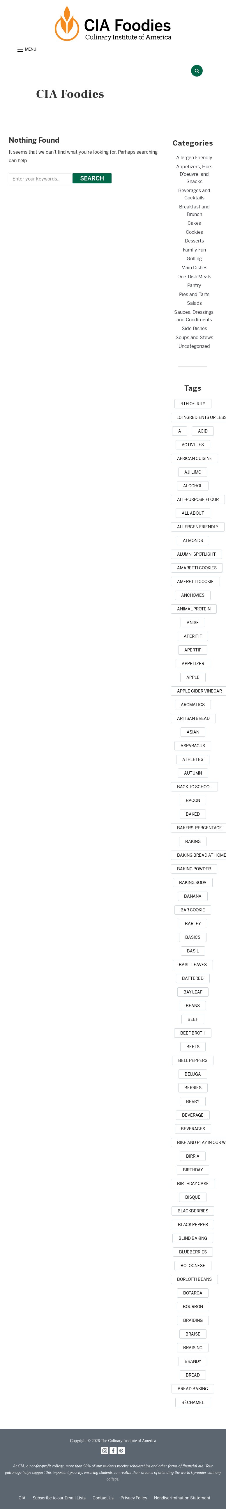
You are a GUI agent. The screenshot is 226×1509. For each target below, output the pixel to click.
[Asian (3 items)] (193, 732)
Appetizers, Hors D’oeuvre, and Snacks (194, 174)
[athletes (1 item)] (192, 759)
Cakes (194, 223)
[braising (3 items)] (193, 1347)
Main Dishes (194, 267)
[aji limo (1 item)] (192, 472)
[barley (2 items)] (193, 923)
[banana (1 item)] (193, 896)
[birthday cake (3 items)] (193, 1183)
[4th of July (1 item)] (192, 403)
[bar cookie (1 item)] (192, 910)
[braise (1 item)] (192, 1334)
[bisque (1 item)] (192, 1197)
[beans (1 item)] (193, 1005)
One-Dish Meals (194, 276)
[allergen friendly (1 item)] (198, 527)
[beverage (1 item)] (193, 1115)
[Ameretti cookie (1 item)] (195, 581)
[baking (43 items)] (193, 841)
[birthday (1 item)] (193, 1170)
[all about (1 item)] (193, 513)
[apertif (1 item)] (192, 650)
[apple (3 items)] (193, 677)
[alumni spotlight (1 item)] (196, 554)
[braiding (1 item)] (193, 1320)
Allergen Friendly (194, 157)
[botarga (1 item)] (193, 1293)
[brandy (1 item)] (193, 1361)
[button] (26, 50)
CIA (22, 1498)
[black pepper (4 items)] (193, 1224)
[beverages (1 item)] (193, 1128)
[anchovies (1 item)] (193, 595)
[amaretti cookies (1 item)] (197, 568)
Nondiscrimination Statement (182, 1498)
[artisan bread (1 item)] (193, 718)
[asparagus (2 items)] (192, 745)
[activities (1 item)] (193, 444)
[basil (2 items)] (193, 951)
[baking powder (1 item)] (194, 869)
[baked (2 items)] (193, 814)
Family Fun (194, 250)
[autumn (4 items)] (193, 773)
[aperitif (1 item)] (193, 636)
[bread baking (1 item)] (193, 1388)
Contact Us (103, 1498)
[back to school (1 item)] (194, 786)
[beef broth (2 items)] (192, 1033)
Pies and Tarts (194, 294)
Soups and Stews (194, 337)
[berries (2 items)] (193, 1087)
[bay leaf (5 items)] (193, 992)
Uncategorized (194, 346)
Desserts (194, 241)
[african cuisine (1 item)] (194, 458)
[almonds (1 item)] (193, 540)
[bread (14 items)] (193, 1375)
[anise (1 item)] (193, 622)
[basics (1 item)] (192, 937)
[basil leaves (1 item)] (193, 964)
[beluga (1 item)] (193, 1074)
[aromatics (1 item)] (193, 704)
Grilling (194, 259)
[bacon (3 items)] (193, 800)
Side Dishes (194, 328)
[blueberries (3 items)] (193, 1252)
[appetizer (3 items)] (193, 663)
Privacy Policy (134, 1498)
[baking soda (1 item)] (193, 882)
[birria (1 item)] (193, 1156)
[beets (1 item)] (193, 1046)
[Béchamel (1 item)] (192, 1402)
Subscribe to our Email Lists (59, 1498)
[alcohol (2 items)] (193, 485)
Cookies (194, 232)
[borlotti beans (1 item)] (194, 1279)
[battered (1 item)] (193, 978)
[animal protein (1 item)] (194, 609)
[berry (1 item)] (193, 1101)
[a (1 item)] (179, 431)
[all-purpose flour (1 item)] (198, 499)
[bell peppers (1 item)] (192, 1060)
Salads (194, 303)
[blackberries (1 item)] (193, 1211)
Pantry (194, 285)
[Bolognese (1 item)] (192, 1265)
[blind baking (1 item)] (192, 1238)
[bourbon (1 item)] (193, 1306)
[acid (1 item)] (203, 431)
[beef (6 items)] (192, 1019)
